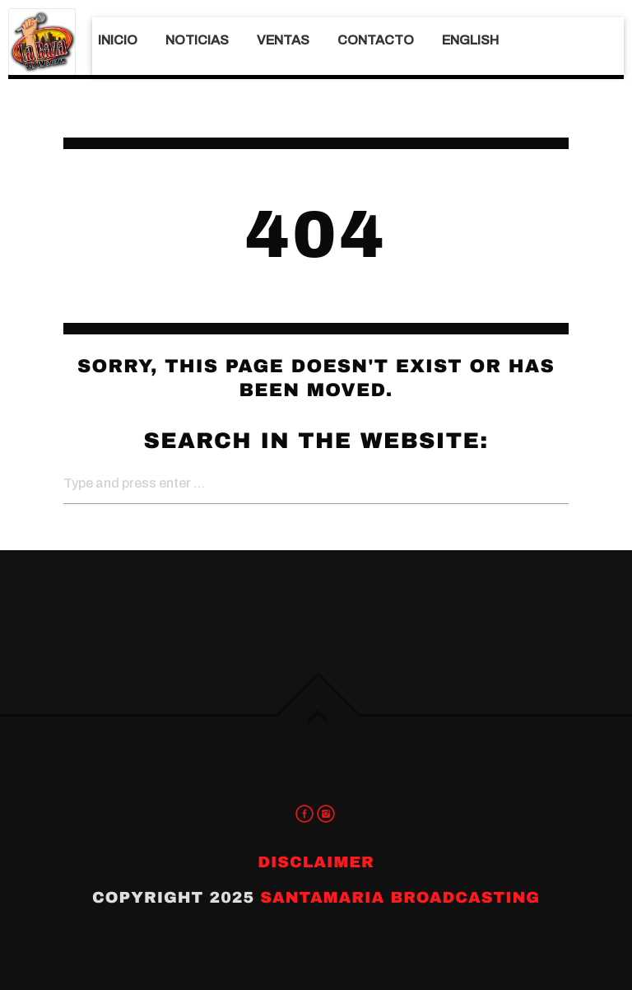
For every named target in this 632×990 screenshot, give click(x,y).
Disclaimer (316, 862)
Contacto (375, 40)
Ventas (283, 40)
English (470, 40)
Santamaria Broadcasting (400, 897)
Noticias (197, 40)
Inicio (117, 40)
